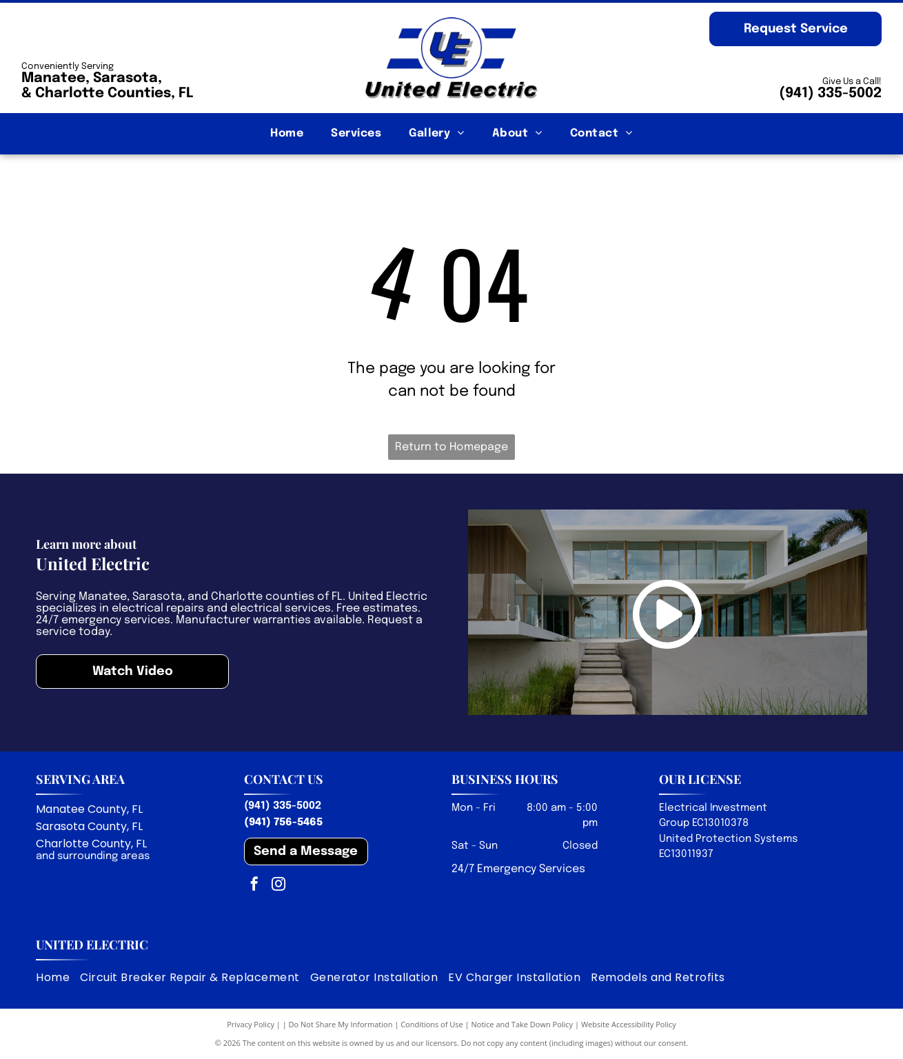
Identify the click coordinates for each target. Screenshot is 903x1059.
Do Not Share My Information (341, 1024)
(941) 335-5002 (830, 93)
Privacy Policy (250, 1024)
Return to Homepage (451, 447)
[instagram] (278, 886)
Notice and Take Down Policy (522, 1024)
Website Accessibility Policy (628, 1024)
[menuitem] (286, 133)
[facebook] (254, 886)
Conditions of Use (431, 1024)
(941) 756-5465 (283, 822)
